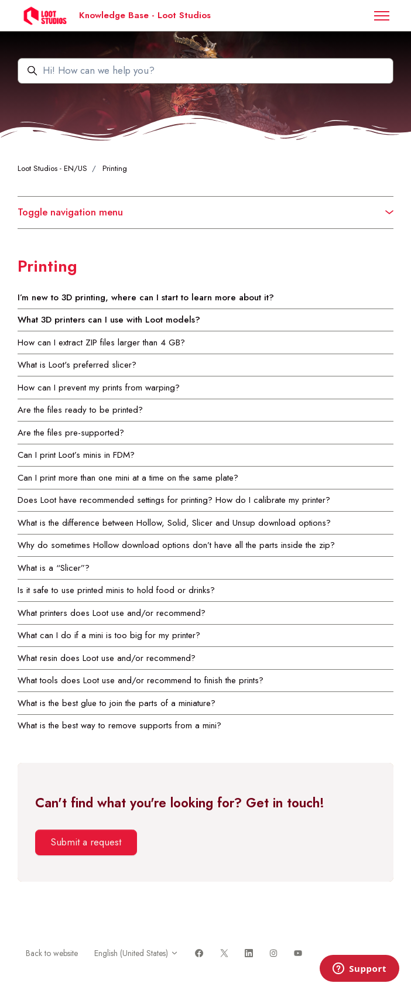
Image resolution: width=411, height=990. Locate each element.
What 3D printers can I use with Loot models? (109, 319)
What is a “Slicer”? (54, 567)
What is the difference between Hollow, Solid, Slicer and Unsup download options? (174, 522)
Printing (114, 168)
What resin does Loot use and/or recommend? (107, 658)
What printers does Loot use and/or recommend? (112, 613)
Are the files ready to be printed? (80, 409)
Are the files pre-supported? (71, 432)
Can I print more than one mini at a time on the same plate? (128, 477)
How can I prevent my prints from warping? (99, 387)
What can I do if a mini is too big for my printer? (109, 635)
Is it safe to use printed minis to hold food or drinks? (116, 590)
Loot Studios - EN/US (52, 168)
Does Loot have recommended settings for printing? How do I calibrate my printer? (174, 500)
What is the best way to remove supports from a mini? (119, 725)
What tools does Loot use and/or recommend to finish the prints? (140, 680)
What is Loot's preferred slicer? (77, 364)
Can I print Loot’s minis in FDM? (76, 454)
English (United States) (136, 953)
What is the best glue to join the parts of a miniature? (116, 703)
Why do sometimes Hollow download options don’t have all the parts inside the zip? (176, 545)
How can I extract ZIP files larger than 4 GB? (101, 342)
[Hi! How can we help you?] (205, 71)
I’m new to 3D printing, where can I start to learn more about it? (146, 297)
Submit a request (85, 842)
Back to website (52, 953)
